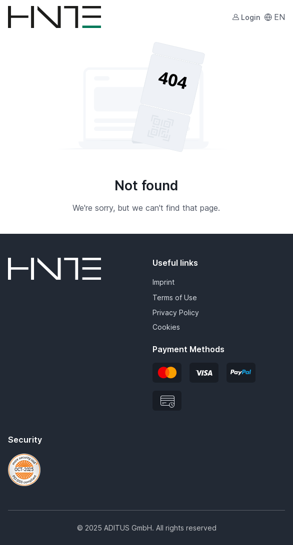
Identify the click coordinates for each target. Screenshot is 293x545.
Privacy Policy (175, 312)
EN (274, 17)
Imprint (163, 282)
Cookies (166, 327)
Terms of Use (174, 297)
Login (246, 17)
